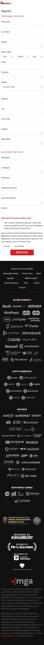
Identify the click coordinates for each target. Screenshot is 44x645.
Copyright (10, 278)
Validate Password (9, 188)
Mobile (4, 82)
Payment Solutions (11, 283)
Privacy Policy (27, 273)
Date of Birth (6, 52)
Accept (7, 246)
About (38, 273)
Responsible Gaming (10, 273)
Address (4, 99)
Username (5, 157)
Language (5, 168)
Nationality (5, 139)
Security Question (8, 198)
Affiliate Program (31, 278)
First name (5, 22)
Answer (4, 208)
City (2, 109)
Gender (4, 42)
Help (26, 283)
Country (4, 129)
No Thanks (19, 246)
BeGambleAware (8, 636)
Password (5, 178)
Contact (37, 283)
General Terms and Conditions (22, 269)
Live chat (22, 287)
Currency (5, 72)
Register (22, 252)
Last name (5, 32)
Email (3, 62)
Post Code (5, 119)
